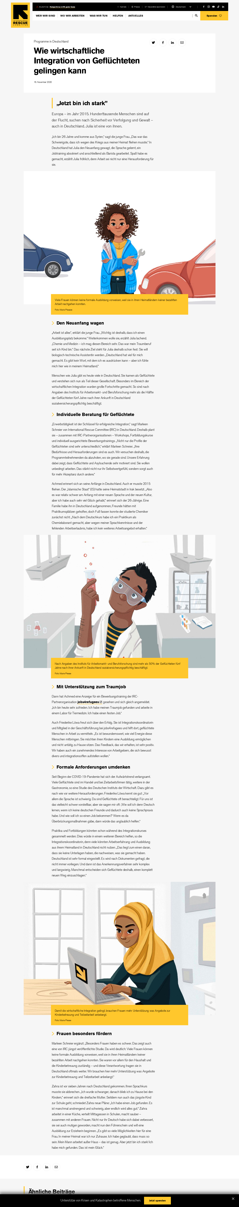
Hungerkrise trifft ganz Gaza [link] (62, 7)
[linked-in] (223, 7)
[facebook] (204, 7)
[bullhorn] (155, 7)
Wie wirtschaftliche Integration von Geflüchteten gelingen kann (87, 60)
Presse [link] (137, 7)
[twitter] (153, 43)
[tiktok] (218, 7)
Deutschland (180, 7)
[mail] (182, 43)
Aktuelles (135, 15)
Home (20, 15)
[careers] (122, 7)
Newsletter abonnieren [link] (156, 7)
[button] (214, 15)
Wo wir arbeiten (72, 15)
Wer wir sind (45, 15)
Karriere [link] (123, 7)
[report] (135, 7)
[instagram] (209, 7)
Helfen (118, 15)
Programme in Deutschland (51, 41)
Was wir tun (99, 15)
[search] (196, 15)
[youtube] (213, 7)
